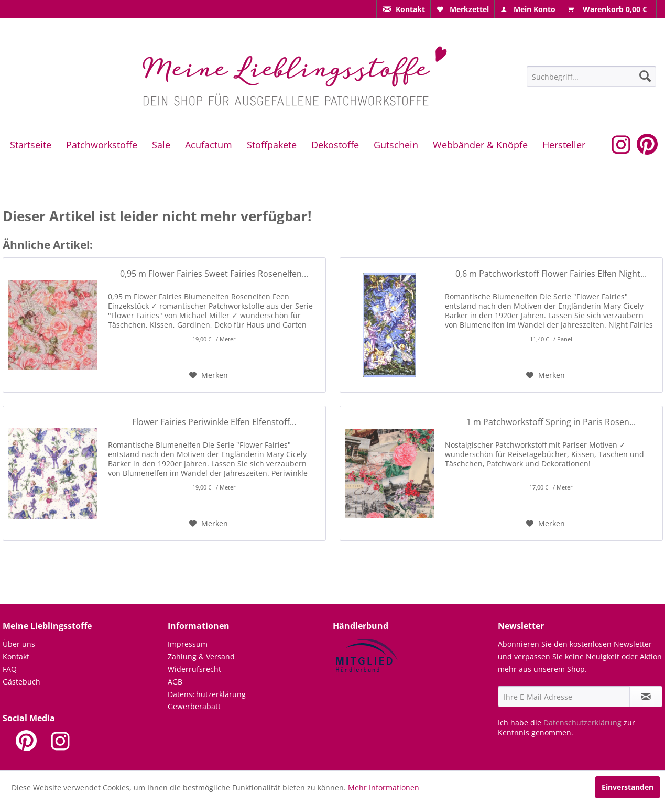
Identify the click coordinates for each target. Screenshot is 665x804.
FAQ (10, 669)
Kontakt (16, 656)
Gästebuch (21, 682)
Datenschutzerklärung (207, 694)
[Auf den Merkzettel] (208, 375)
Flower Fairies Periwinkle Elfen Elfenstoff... (214, 422)
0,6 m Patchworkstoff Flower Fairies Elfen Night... (551, 273)
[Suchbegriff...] (591, 76)
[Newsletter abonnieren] (645, 696)
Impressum (188, 644)
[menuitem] (403, 9)
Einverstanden (627, 787)
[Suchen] (645, 76)
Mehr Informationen (383, 787)
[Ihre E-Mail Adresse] (564, 696)
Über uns (19, 644)
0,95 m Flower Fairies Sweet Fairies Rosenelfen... (214, 273)
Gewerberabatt (194, 706)
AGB (175, 682)
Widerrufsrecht (194, 669)
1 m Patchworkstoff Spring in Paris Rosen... (551, 422)
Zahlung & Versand (201, 656)
